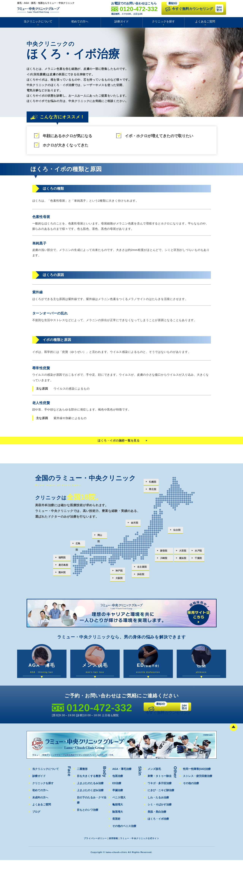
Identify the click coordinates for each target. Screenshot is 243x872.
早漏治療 (117, 802)
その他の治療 (191, 795)
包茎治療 (117, 788)
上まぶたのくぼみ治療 (90, 802)
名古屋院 (142, 568)
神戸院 (119, 571)
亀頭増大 (117, 816)
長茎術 (116, 830)
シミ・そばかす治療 (159, 816)
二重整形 (82, 781)
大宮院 (183, 551)
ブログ (36, 823)
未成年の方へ (40, 809)
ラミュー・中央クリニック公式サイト (143, 850)
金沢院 (133, 524)
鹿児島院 (64, 566)
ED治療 (116, 795)
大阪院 (119, 579)
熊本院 (62, 573)
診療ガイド (121, 21)
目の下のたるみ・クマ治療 (92, 809)
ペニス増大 (118, 809)
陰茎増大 (117, 823)
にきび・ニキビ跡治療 (161, 802)
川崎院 (164, 559)
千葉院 (200, 559)
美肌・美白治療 (157, 823)
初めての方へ (79, 21)
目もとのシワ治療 (87, 816)
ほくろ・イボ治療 (158, 830)
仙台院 (175, 531)
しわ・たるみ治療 (158, 809)
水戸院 (200, 551)
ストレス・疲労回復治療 (197, 788)
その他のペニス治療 (124, 838)
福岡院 (62, 558)
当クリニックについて (38, 21)
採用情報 (112, 850)
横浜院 (183, 559)
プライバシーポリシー (90, 850)
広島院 (79, 545)
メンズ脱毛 (154, 781)
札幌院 (151, 483)
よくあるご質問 (205, 21)
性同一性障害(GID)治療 (197, 781)
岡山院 (101, 537)
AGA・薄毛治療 (121, 781)
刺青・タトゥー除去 (159, 788)
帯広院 (151, 491)
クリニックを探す (163, 21)
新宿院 (164, 551)
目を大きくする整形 (89, 788)
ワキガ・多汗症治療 (159, 795)
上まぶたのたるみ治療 (90, 795)
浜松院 (140, 575)
